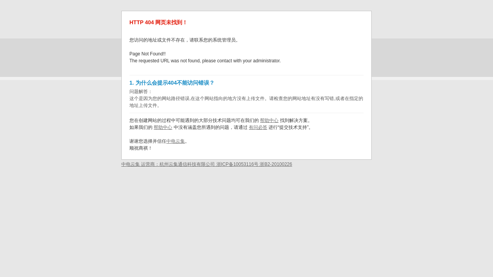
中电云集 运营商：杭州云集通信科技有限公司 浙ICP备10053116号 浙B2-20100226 (206, 164)
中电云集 (175, 141)
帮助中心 (269, 120)
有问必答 (258, 127)
